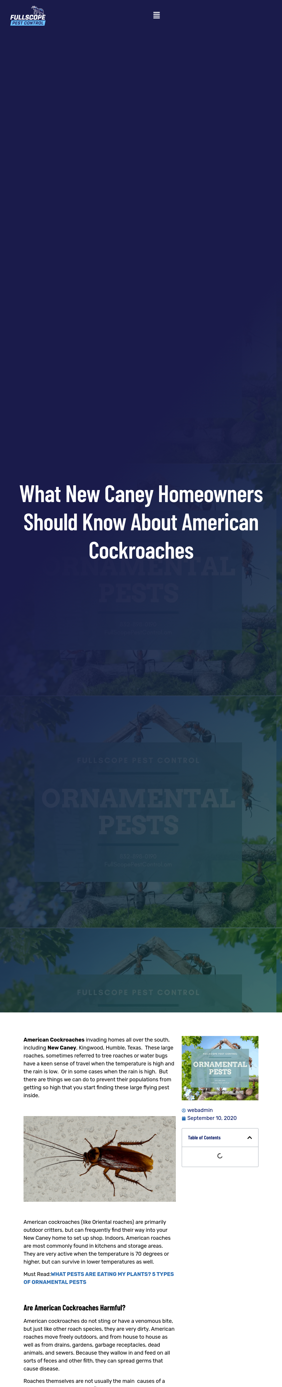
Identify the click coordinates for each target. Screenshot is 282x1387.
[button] (156, 15)
